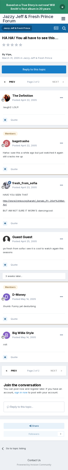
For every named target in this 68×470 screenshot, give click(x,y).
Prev (12, 81)
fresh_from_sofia (24, 183)
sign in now (21, 392)
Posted (24, 100)
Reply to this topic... (20, 406)
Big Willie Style (23, 333)
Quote (14, 119)
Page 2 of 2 (33, 81)
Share (34, 426)
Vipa (8, 54)
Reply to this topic (34, 69)
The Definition (22, 95)
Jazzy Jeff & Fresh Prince (37, 57)
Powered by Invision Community (34, 464)
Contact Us (34, 460)
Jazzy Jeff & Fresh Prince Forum (28, 18)
